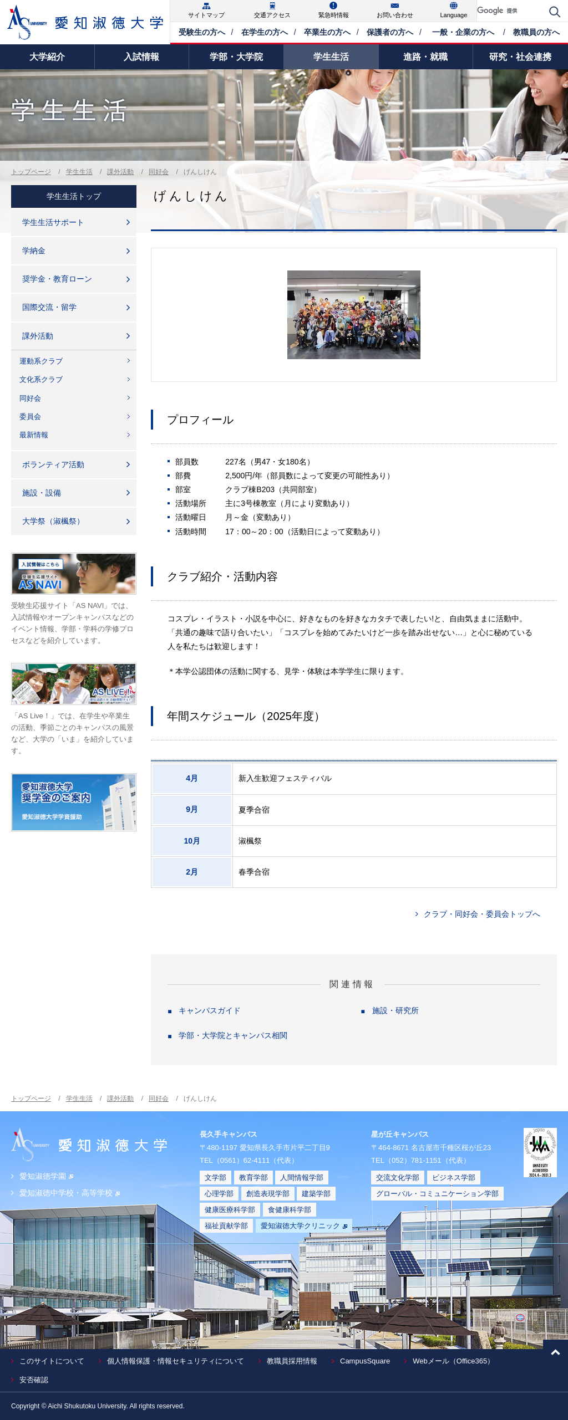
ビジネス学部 (453, 1177)
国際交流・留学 (49, 307)
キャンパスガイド (210, 1010)
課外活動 (120, 172)
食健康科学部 (289, 1210)
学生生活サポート (53, 222)
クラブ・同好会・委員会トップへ (482, 914)
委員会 (30, 416)
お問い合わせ (395, 15)
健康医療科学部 (230, 1210)
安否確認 (33, 1380)
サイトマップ (206, 15)
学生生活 (79, 172)
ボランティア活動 (53, 464)
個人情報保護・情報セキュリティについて (175, 1361)
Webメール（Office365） (453, 1361)
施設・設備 (41, 492)
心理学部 (219, 1193)
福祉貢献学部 (226, 1226)
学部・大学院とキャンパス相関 (233, 1035)
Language (453, 15)
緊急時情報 (333, 15)
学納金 (33, 250)
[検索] (510, 11)
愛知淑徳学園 (46, 1176)
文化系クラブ (41, 379)
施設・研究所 (395, 1010)
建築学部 (316, 1193)
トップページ (31, 172)
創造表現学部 (268, 1193)
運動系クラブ (41, 361)
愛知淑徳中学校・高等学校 (69, 1192)
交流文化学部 (397, 1177)
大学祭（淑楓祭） (53, 521)
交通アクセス (272, 15)
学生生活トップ (74, 196)
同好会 (159, 172)
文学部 (215, 1177)
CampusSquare (365, 1361)
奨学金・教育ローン (57, 278)
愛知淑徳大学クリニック (304, 1226)
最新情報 (33, 435)
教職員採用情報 (292, 1361)
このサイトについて (51, 1361)
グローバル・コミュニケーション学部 (437, 1193)
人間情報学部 (301, 1177)
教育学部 (253, 1177)
